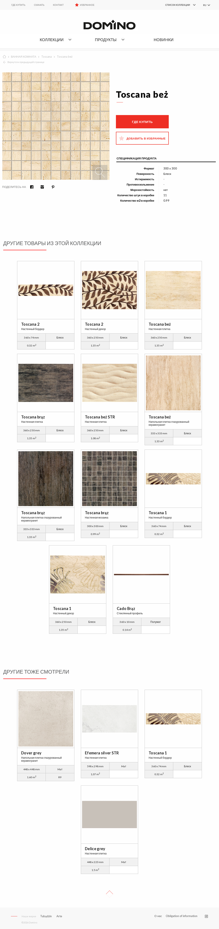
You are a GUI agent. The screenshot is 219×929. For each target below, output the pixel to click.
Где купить (142, 122)
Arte (59, 916)
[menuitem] (174, 5)
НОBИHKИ (163, 39)
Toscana (46, 56)
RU (204, 5)
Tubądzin (46, 916)
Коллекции (52, 39)
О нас (158, 916)
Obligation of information (181, 916)
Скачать (39, 4)
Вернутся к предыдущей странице (25, 62)
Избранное (87, 4)
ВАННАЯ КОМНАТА (23, 56)
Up (109, 894)
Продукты (106, 39)
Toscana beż (65, 56)
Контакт (58, 4)
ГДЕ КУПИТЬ (18, 4)
